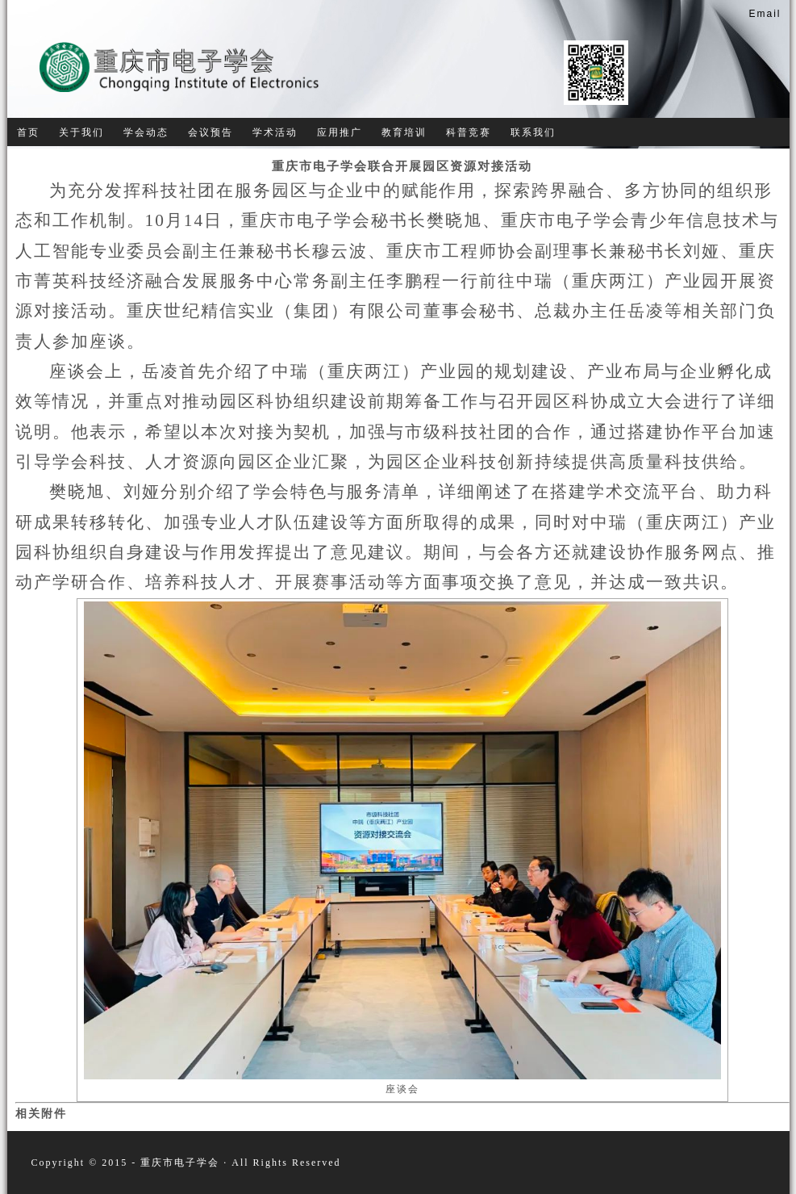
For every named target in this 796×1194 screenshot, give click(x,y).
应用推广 (339, 132)
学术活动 (275, 132)
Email (764, 13)
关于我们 (81, 132)
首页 (28, 132)
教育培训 (404, 132)
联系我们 (533, 132)
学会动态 (146, 132)
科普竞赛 (468, 132)
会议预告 (210, 132)
